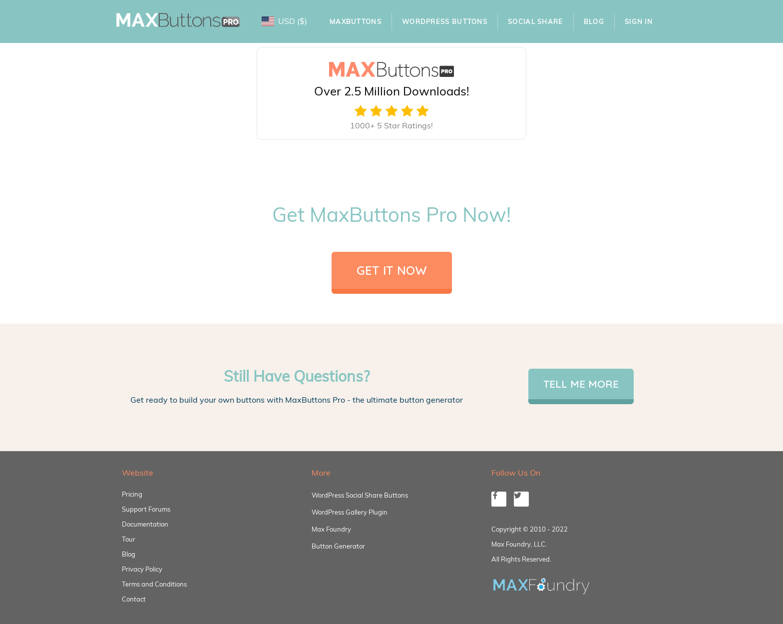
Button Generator (338, 546)
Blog (594, 21)
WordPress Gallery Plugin (350, 512)
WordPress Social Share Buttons (360, 495)
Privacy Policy (142, 569)
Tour (128, 539)
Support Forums (146, 509)
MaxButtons (356, 21)
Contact (134, 599)
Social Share (535, 21)
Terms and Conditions (154, 584)
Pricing (132, 494)
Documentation (145, 524)
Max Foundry (331, 529)
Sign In (639, 21)
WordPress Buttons (444, 21)
